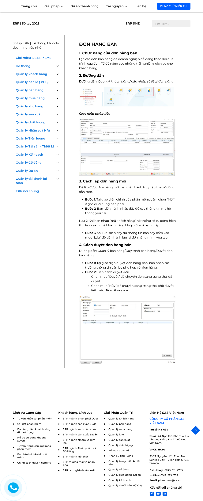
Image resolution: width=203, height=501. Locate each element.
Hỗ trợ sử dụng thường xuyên (32, 439)
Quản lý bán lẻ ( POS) (32, 82)
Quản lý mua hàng (30, 98)
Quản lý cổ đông (118, 469)
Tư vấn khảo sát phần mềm (34, 418)
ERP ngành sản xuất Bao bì (80, 434)
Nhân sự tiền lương (120, 455)
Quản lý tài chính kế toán (31, 181)
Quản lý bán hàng (119, 424)
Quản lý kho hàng (29, 106)
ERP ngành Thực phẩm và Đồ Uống (79, 450)
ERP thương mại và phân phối (79, 463)
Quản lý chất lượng (30, 122)
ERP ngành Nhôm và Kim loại (79, 441)
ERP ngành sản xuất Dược (79, 424)
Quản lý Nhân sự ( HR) (33, 130)
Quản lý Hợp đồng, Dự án (124, 474)
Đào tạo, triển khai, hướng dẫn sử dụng (33, 431)
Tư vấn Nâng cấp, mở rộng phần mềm (34, 447)
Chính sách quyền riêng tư (34, 462)
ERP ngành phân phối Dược (80, 418)
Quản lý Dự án (27, 171)
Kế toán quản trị (118, 450)
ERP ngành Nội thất (75, 456)
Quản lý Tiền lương (30, 138)
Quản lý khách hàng (31, 74)
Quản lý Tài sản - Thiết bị (35, 146)
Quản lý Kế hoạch (29, 154)
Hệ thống (23, 66)
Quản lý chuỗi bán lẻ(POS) (125, 485)
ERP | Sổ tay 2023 (26, 23)
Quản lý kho (116, 434)
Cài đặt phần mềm (29, 424)
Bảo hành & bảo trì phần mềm (32, 456)
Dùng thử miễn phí (173, 6)
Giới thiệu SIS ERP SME (33, 58)
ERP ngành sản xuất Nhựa (79, 429)
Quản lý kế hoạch (119, 480)
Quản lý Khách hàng (121, 418)
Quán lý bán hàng (29, 90)
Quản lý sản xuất (29, 114)
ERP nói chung (27, 191)
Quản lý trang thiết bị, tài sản (124, 463)
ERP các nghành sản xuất (79, 470)
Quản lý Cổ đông (29, 162)
